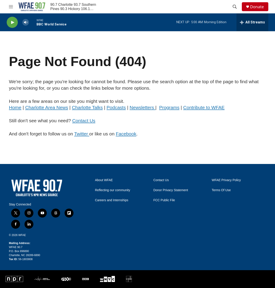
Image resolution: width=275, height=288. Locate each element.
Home (15, 107)
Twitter (81, 133)
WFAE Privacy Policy (226, 180)
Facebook (126, 133)
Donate (257, 6)
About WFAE (104, 180)
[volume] (25, 22)
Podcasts (116, 107)
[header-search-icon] (234, 7)
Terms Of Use (221, 190)
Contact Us (83, 120)
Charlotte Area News (46, 107)
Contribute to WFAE (204, 107)
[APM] (42, 279)
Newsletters (142, 107)
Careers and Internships (111, 200)
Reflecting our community (112, 190)
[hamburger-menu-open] (11, 6)
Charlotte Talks (87, 107)
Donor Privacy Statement (170, 190)
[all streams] (252, 22)
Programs (169, 107)
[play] (12, 22)
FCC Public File (164, 200)
